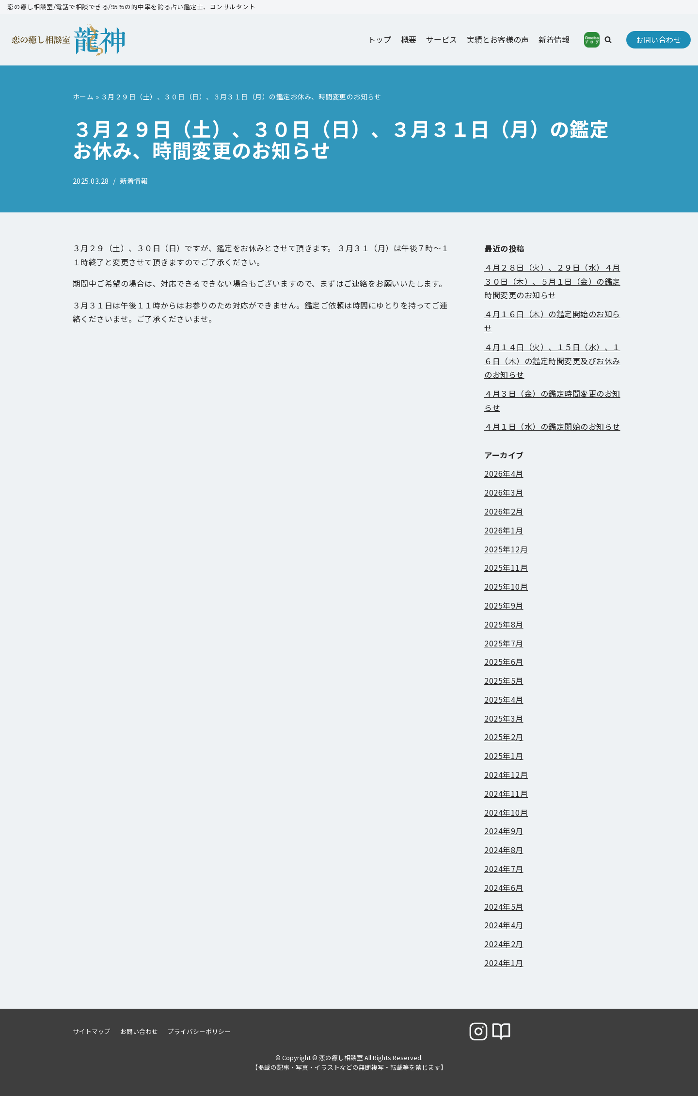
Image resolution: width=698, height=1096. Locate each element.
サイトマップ (92, 1031)
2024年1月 (504, 962)
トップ (379, 39)
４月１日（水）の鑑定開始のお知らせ (552, 426)
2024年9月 (504, 831)
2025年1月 (504, 756)
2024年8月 (504, 850)
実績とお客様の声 (498, 39)
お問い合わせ (658, 39)
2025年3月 (504, 718)
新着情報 (554, 39)
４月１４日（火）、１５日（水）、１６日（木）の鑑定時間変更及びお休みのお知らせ (552, 361)
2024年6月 (504, 887)
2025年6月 (504, 662)
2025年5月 (504, 681)
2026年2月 (504, 511)
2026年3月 (504, 493)
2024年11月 (506, 793)
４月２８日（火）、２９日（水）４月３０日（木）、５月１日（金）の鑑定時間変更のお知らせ (552, 281)
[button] (608, 39)
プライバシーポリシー (199, 1031)
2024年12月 (506, 775)
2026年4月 (504, 474)
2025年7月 (504, 643)
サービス (441, 39)
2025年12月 (506, 549)
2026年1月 (504, 530)
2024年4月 (504, 925)
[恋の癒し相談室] (55, 40)
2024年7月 (504, 868)
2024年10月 (506, 812)
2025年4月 (504, 699)
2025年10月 (506, 587)
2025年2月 (504, 737)
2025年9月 (504, 605)
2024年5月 (504, 906)
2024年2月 (504, 944)
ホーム (83, 96)
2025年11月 (506, 568)
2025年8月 (504, 624)
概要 (408, 39)
